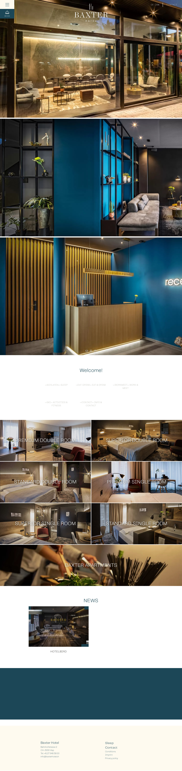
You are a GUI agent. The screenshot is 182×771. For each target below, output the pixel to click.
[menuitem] (123, 743)
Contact (171, 5)
